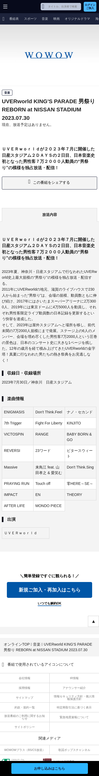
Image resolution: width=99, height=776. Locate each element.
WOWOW (24, 6)
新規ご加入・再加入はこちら (50, 590)
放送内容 (49, 214)
